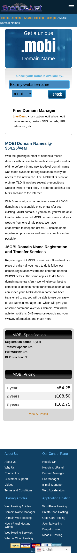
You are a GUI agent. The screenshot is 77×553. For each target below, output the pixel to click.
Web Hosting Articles (18, 506)
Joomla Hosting (52, 523)
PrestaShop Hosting (55, 512)
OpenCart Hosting (53, 517)
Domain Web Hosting (18, 517)
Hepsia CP (49, 461)
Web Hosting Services (19, 532)
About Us (10, 461)
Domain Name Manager (20, 512)
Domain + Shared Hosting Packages (34, 17)
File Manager (50, 479)
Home (5, 17)
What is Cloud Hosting (19, 538)
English (45, 549)
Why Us (10, 467)
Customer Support (16, 479)
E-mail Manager (52, 484)
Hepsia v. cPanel (53, 467)
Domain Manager (53, 473)
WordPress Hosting (54, 506)
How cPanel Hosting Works (17, 525)
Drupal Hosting (51, 529)
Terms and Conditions (18, 490)
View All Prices (38, 414)
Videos (9, 484)
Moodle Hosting (52, 535)
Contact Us (12, 473)
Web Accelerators (53, 490)
